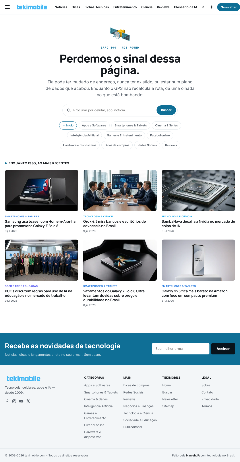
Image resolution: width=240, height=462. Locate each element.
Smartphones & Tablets (131, 125)
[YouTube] (21, 401)
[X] (28, 401)
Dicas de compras (117, 145)
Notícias (61, 7)
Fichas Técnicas (97, 7)
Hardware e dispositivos (79, 145)
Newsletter (170, 399)
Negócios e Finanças (138, 406)
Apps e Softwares (94, 125)
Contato (207, 392)
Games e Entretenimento (124, 135)
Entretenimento (125, 7)
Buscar (166, 110)
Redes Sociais (147, 145)
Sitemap (168, 406)
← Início (68, 125)
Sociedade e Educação (140, 420)
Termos (206, 406)
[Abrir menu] (7, 7)
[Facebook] (7, 401)
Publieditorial (132, 427)
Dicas (76, 7)
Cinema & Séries (166, 125)
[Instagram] (14, 401)
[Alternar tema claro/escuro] (212, 7)
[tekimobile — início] (32, 7)
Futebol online (160, 135)
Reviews (163, 7)
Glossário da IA (185, 7)
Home (166, 385)
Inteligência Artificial (84, 135)
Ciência (147, 7)
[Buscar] (203, 7)
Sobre (205, 385)
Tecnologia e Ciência (138, 413)
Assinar (223, 348)
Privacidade (210, 399)
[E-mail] (180, 349)
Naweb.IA (193, 455)
